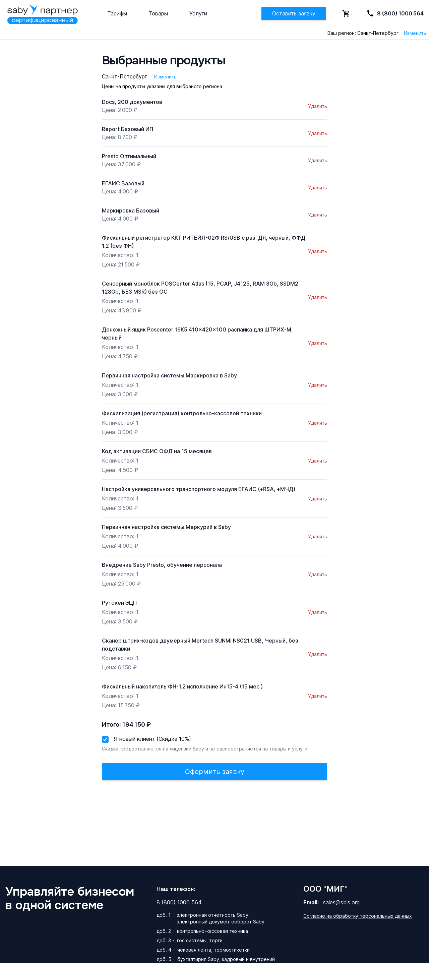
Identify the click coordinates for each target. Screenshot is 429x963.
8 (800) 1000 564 (179, 902)
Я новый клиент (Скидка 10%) (152, 738)
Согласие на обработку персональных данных (357, 916)
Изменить (415, 33)
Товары (158, 13)
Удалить (317, 106)
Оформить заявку (214, 772)
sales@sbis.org (341, 902)
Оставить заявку (293, 13)
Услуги (198, 13)
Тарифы (117, 13)
